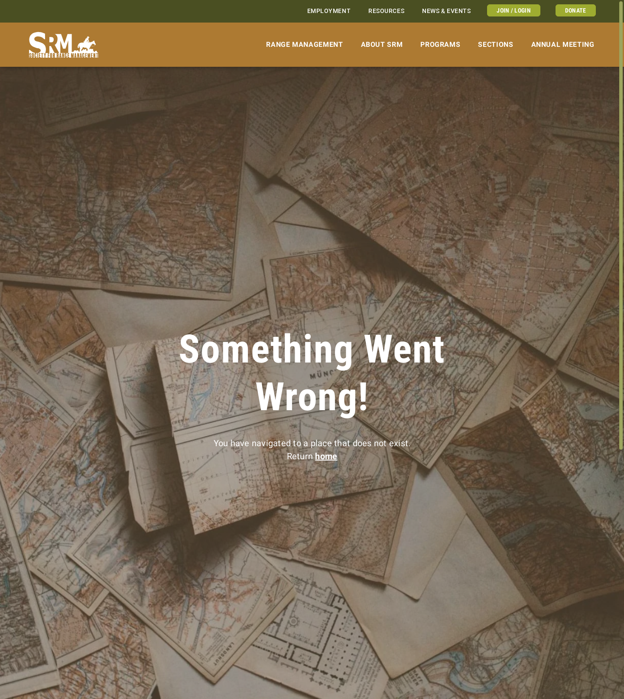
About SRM (382, 44)
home (326, 456)
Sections (495, 44)
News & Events (446, 11)
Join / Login (513, 10)
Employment (329, 11)
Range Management (304, 44)
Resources (386, 11)
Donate (575, 10)
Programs (440, 44)
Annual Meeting (563, 44)
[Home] (64, 45)
